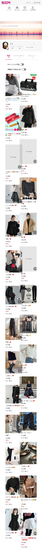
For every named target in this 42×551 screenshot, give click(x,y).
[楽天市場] (37, 3)
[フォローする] (29, 47)
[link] (13, 85)
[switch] (22, 64)
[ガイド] (28, 3)
